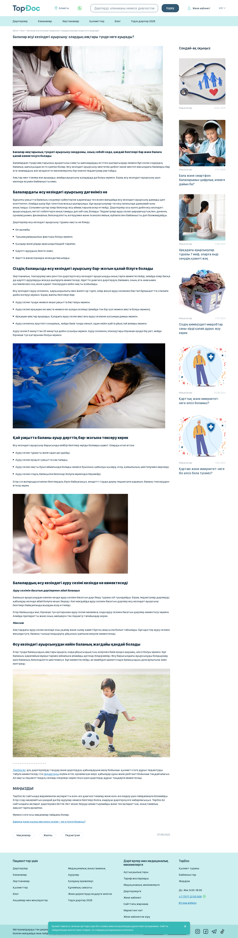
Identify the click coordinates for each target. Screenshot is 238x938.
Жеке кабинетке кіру (137, 916)
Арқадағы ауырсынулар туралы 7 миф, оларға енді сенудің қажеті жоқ (198, 254)
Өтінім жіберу (188, 903)
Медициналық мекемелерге (142, 884)
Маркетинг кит (133, 910)
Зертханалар (70, 21)
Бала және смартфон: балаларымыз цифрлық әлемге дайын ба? (202, 180)
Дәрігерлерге (132, 891)
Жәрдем (184, 881)
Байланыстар (187, 874)
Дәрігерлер (20, 21)
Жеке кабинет (201, 8)
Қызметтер (96, 21)
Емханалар (45, 21)
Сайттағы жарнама (136, 904)
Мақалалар (23, 835)
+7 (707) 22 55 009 (190, 896)
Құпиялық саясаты (80, 887)
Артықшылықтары (136, 872)
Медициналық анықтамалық (87, 868)
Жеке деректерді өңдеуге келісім (90, 894)
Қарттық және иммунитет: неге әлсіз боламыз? (199, 401)
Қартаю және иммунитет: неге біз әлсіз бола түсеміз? (202, 471)
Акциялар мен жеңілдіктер (30, 900)
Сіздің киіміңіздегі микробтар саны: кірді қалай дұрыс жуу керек (201, 328)
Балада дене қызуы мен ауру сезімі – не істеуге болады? (49, 821)
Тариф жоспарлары (136, 878)
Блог (118, 21)
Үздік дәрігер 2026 (143, 21)
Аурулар (73, 874)
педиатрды (51, 774)
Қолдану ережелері (80, 881)
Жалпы (47, 835)
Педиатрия (72, 835)
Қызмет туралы (189, 868)
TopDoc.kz (19, 770)
